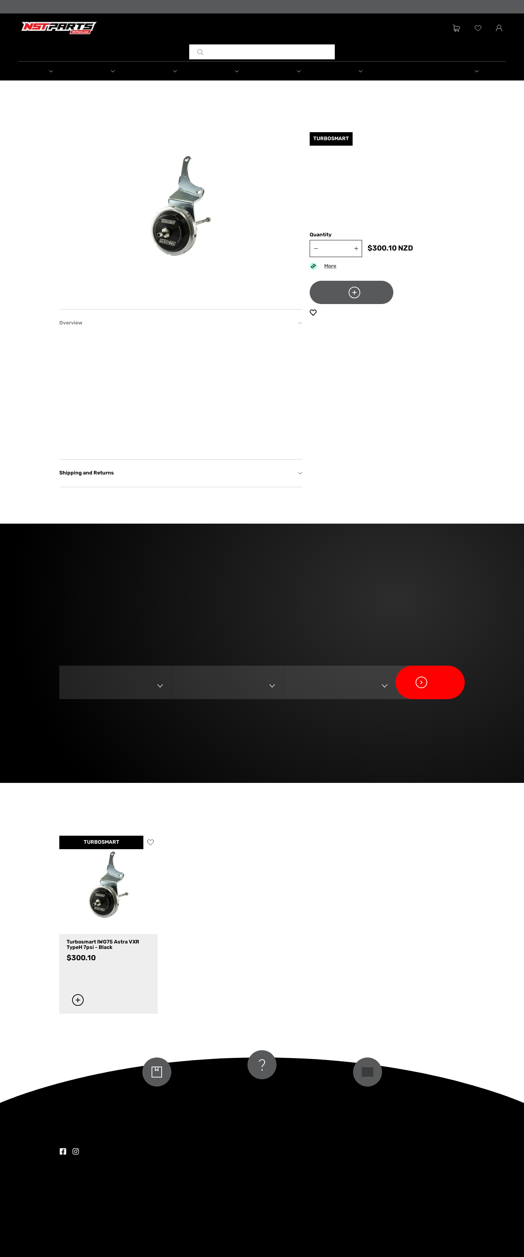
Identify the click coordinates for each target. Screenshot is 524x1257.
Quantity (321, 235)
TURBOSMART (101, 842)
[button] (49, 71)
